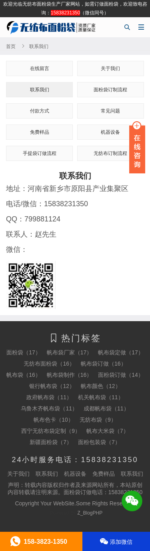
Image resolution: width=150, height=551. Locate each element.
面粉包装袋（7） (99, 442)
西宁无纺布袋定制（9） (50, 431)
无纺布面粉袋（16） (49, 363)
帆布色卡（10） (54, 419)
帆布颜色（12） (101, 386)
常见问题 (110, 111)
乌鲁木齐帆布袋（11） (49, 408)
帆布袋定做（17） (121, 352)
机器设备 (75, 474)
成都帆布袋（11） (106, 408)
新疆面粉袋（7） (51, 442)
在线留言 (39, 68)
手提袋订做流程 (39, 153)
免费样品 (39, 132)
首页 (11, 46)
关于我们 (110, 68)
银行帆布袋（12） (52, 386)
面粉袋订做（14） (121, 375)
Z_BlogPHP (90, 513)
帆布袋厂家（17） (69, 352)
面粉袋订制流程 (110, 90)
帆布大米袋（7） (107, 431)
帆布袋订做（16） (103, 363)
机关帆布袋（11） (101, 397)
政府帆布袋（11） (49, 397)
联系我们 (39, 90)
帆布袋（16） (23, 375)
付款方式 (39, 111)
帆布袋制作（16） (69, 375)
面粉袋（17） (23, 352)
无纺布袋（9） (98, 419)
